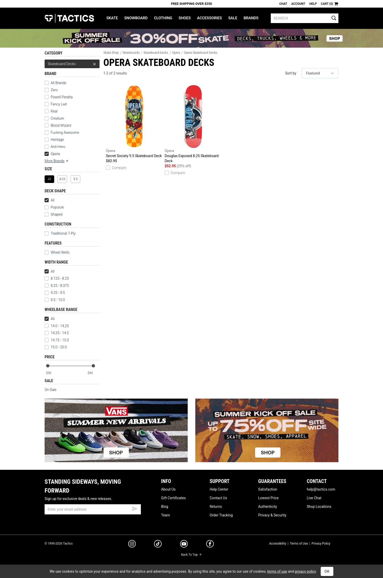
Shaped (56, 214)
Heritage (57, 140)
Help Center (219, 489)
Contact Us (218, 498)
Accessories (209, 18)
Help (313, 4)
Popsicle (57, 207)
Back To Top (191, 554)
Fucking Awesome (65, 132)
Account (298, 4)
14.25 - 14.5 (57, 333)
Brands (251, 18)
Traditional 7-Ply (63, 233)
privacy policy (305, 571)
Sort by (290, 73)
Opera (52, 154)
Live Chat (314, 498)
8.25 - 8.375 (57, 286)
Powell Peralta (62, 97)
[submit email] (135, 508)
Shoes (185, 18)
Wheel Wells (57, 252)
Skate (112, 18)
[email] (93, 509)
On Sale (50, 390)
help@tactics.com (321, 489)
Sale (232, 18)
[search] (304, 18)
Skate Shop (111, 52)
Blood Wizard (61, 125)
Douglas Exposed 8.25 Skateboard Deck (193, 124)
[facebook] (210, 545)
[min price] (52, 373)
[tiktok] (158, 544)
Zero (54, 90)
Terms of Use (299, 543)
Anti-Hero (58, 147)
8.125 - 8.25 (57, 278)
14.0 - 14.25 (57, 326)
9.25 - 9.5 (55, 293)
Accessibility (277, 543)
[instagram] (132, 544)
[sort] (320, 73)
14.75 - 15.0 (57, 340)
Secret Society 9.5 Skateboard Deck (134, 121)
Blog (164, 507)
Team (165, 515)
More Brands (57, 161)
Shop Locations (319, 507)
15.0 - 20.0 (56, 347)
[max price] (93, 373)
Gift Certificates (173, 498)
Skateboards (131, 52)
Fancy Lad (59, 104)
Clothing (163, 18)
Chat (283, 4)
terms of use (277, 571)
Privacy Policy (321, 543)
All (49, 200)
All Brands (58, 83)
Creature (57, 118)
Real (54, 111)
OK (327, 571)
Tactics (69, 18)
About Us (168, 489)
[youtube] (184, 545)
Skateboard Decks (72, 64)
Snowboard (135, 18)
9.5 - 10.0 (55, 300)
